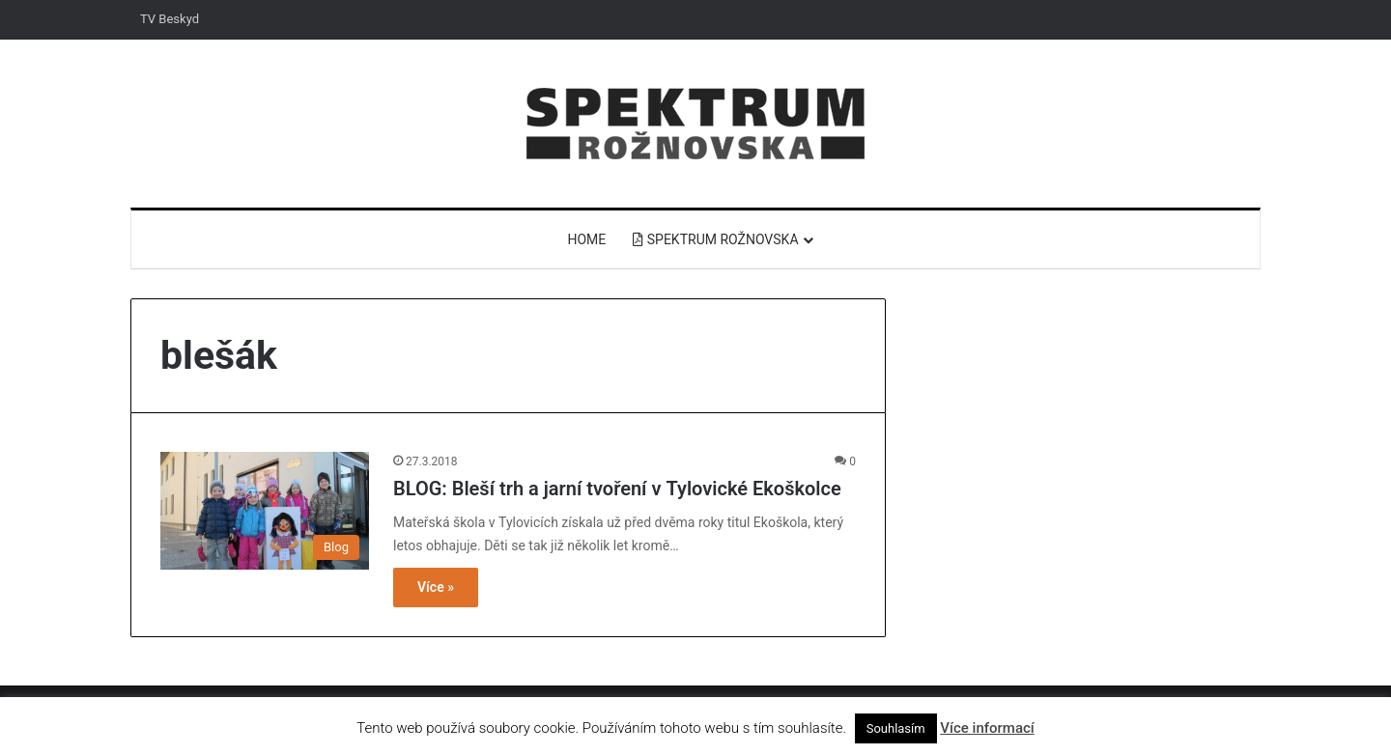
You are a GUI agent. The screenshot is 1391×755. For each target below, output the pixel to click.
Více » (435, 587)
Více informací (987, 728)
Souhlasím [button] (895, 728)
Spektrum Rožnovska (715, 239)
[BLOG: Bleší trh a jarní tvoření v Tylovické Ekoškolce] (264, 511)
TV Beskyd (169, 19)
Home (586, 239)
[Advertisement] (1082, 433)
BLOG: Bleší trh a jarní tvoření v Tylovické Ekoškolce (617, 488)
